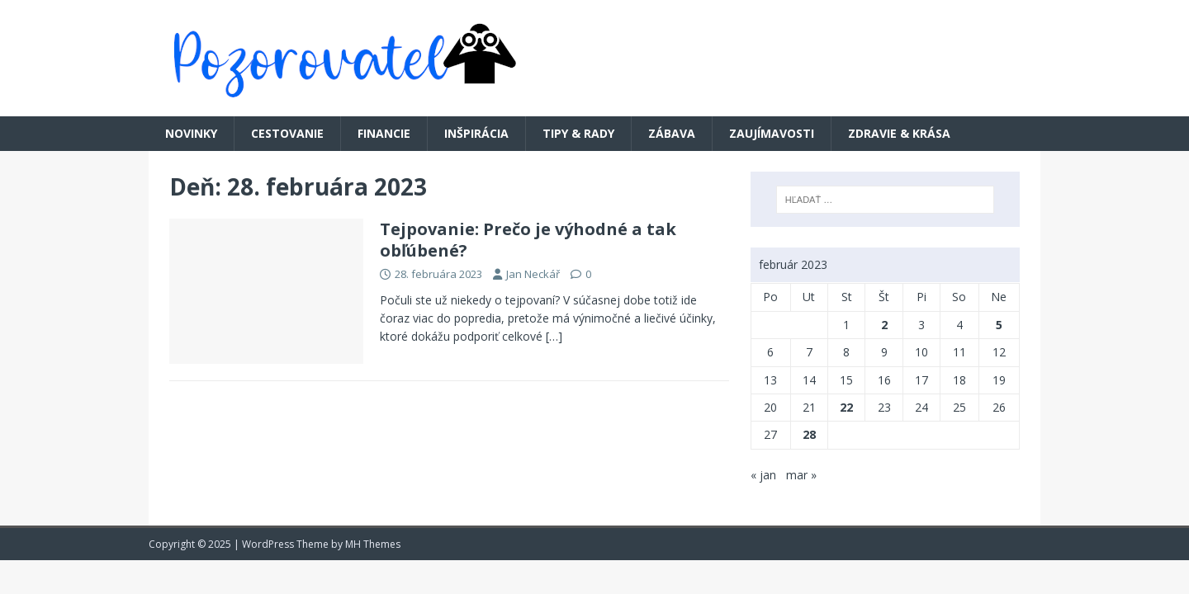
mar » (801, 475)
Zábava (671, 133)
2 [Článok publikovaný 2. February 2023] (884, 324)
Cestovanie (287, 133)
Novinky (191, 133)
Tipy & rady (578, 133)
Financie (384, 133)
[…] (554, 336)
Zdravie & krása (899, 133)
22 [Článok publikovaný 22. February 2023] (846, 407)
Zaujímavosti (771, 133)
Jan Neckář (533, 273)
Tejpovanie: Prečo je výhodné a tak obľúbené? (528, 240)
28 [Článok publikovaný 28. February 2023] (809, 434)
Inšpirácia (476, 133)
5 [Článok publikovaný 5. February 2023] (999, 324)
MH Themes (372, 544)
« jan (763, 475)
